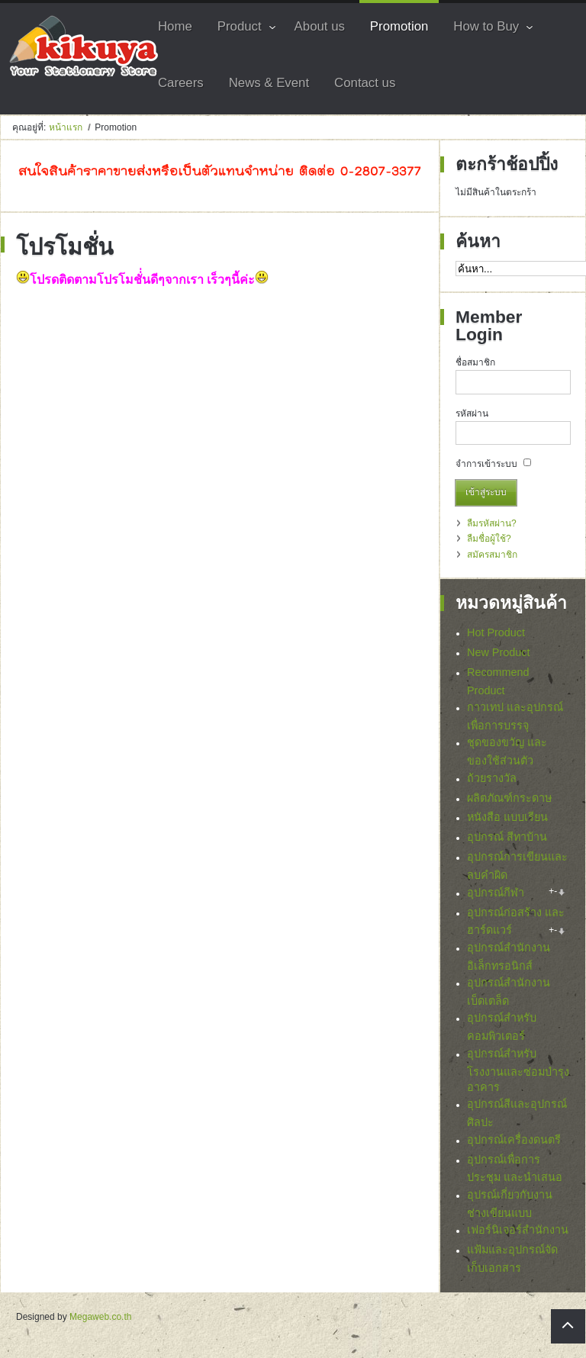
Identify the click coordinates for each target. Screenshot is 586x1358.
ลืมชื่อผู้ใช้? (489, 538)
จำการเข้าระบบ (486, 464)
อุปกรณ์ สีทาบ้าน (507, 837)
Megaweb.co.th (100, 1321)
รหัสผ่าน (472, 413)
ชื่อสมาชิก (475, 362)
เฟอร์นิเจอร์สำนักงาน (517, 1234)
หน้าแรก (65, 127)
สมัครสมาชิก (492, 554)
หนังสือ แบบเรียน (507, 817)
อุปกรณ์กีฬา (495, 893)
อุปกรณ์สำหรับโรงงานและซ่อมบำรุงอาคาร (518, 1074)
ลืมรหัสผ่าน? (492, 523)
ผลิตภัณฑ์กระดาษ (509, 798)
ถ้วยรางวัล (492, 778)
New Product (498, 652)
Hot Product (496, 632)
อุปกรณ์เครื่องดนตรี (514, 1144)
